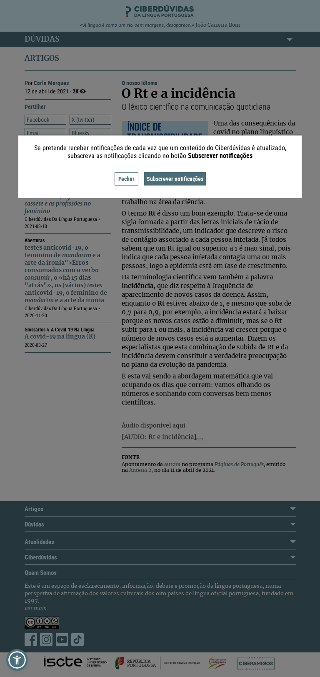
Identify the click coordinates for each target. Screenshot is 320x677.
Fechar (126, 179)
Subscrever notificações (175, 179)
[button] (17, 660)
